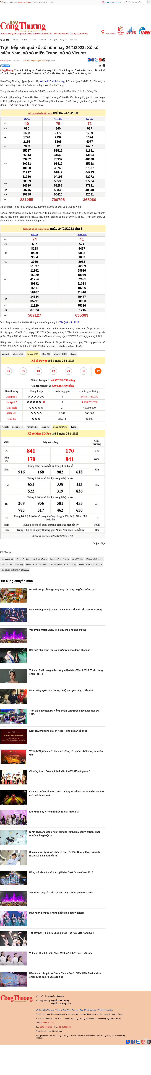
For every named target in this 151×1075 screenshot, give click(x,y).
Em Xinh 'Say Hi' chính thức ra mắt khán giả (54, 811)
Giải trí (4, 39)
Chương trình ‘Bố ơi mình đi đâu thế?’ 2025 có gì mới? (59, 771)
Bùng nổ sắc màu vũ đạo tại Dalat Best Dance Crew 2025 (61, 872)
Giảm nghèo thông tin (42, 34)
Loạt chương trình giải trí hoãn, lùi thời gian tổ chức (58, 731)
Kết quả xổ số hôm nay (59, 559)
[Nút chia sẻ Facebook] (21, 66)
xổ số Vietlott (77, 559)
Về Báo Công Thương (45, 1010)
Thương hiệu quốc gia (10, 34)
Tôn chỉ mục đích (105, 1010)
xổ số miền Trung (40, 559)
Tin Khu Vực (108, 32)
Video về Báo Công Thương (66, 1010)
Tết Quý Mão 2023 (69, 322)
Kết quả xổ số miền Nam (36, 564)
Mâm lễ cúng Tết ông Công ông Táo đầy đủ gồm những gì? (62, 589)
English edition (113, 2)
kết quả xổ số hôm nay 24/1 (90, 564)
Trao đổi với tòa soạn (88, 1010)
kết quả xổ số (7, 559)
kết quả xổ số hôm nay (52, 81)
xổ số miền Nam (22, 559)
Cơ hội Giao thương (79, 34)
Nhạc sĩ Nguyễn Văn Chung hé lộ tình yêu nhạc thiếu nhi (61, 690)
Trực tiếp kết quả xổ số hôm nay (63, 564)
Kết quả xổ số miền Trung (12, 564)
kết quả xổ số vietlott (94, 559)
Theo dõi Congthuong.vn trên (33, 61)
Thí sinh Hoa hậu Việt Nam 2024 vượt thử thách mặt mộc (61, 953)
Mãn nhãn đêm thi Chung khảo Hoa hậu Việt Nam (56, 912)
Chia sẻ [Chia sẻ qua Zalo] (5, 66)
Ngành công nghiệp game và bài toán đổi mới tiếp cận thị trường (65, 609)
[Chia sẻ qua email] (100, 65)
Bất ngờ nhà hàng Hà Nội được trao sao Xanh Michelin (59, 650)
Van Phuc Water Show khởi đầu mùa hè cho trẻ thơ (57, 630)
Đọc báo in (26, 34)
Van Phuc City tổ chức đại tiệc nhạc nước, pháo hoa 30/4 (61, 892)
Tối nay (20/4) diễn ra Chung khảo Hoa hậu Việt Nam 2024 (61, 933)
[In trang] (103, 66)
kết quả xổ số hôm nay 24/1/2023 (15, 570)
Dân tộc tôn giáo (61, 34)
